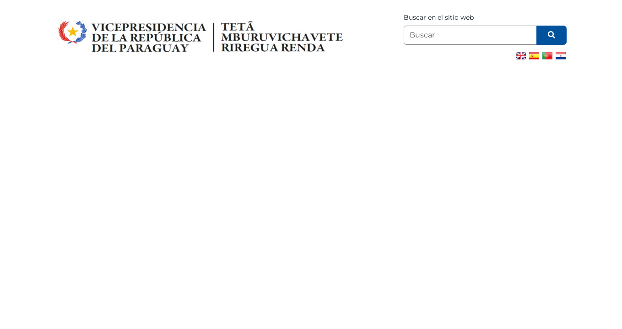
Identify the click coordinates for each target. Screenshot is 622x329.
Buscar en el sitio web (439, 17)
